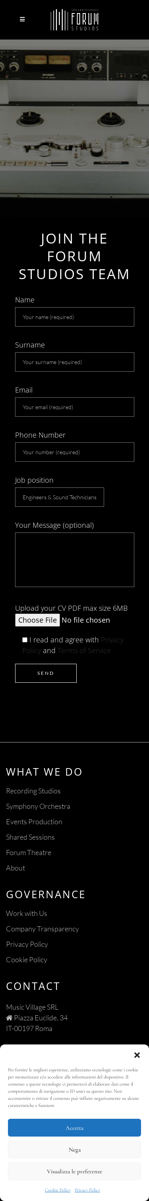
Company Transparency (42, 928)
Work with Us (26, 913)
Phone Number (74, 446)
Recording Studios (33, 790)
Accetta (74, 1127)
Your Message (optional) (74, 553)
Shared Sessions (30, 837)
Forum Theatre (28, 852)
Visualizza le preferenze (74, 1171)
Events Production (34, 821)
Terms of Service (84, 650)
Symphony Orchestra (38, 806)
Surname (74, 356)
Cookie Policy (58, 1190)
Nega (75, 1149)
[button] (137, 1054)
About (15, 867)
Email (74, 401)
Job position (59, 491)
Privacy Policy (87, 1190)
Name (74, 311)
